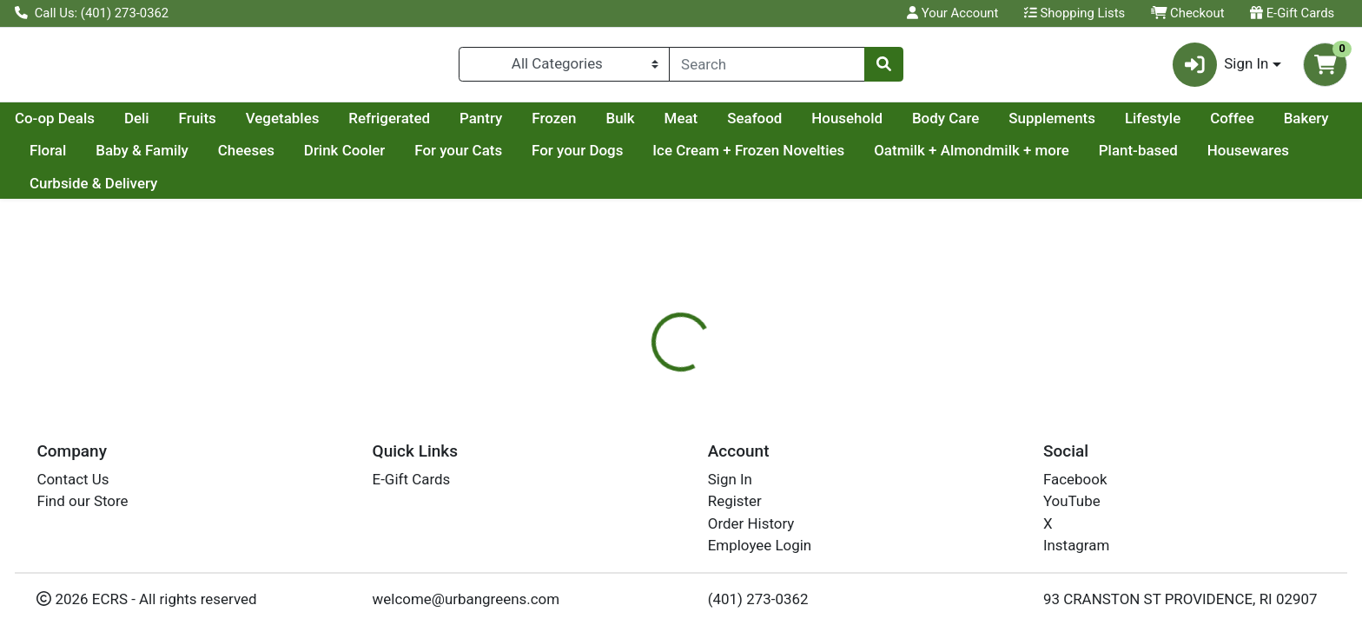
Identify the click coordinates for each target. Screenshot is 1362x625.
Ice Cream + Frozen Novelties (982, 158)
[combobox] (767, 67)
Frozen (719, 125)
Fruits (362, 125)
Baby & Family (375, 158)
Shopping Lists (1074, 13)
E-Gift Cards (1292, 13)
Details (616, 443)
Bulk (784, 125)
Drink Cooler (577, 158)
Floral (281, 158)
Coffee (137, 158)
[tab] (615, 441)
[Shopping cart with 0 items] (1325, 68)
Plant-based (69, 190)
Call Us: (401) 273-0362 (92, 13)
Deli (301, 125)
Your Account (952, 13)
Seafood (919, 125)
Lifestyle (57, 158)
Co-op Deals (220, 125)
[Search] (767, 67)
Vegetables (448, 125)
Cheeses (479, 158)
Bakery (211, 158)
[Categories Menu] (564, 67)
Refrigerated (554, 125)
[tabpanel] (964, 538)
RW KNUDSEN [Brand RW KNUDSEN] (794, 550)
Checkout (1188, 13)
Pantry (646, 125)
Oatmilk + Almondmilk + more (1205, 158)
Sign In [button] (1221, 68)
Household (1012, 125)
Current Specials (84, 125)
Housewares (179, 190)
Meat (846, 125)
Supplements (1217, 125)
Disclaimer (698, 443)
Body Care (1110, 125)
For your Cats (692, 158)
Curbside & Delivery (313, 190)
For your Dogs (810, 158)
